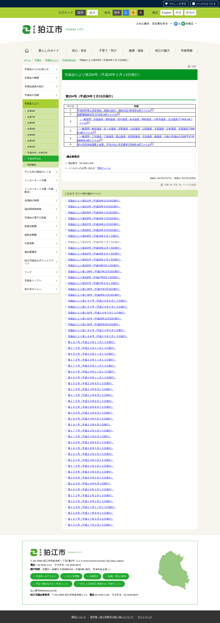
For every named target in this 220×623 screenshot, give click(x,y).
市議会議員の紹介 (34, 86)
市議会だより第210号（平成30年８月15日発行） (94, 206)
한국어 (190, 12)
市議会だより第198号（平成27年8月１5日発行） (94, 277)
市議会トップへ (33, 280)
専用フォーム (104, 168)
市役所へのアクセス (46, 576)
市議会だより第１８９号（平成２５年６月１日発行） (97, 330)
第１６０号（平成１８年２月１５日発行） (91, 489)
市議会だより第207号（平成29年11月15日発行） (94, 224)
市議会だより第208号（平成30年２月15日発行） (94, 218)
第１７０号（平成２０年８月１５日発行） (91, 401)
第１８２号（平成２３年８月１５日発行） (91, 383)
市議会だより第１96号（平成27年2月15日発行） (94, 289)
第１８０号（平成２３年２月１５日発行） (91, 460)
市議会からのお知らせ (37, 69)
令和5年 (31, 129)
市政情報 (186, 50)
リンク (28, 272)
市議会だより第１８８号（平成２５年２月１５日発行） (98, 336)
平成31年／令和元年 (37, 152)
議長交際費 (31, 234)
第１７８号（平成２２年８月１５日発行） (91, 389)
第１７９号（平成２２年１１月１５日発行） (92, 359)
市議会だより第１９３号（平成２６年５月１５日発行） (98, 306)
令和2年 (31, 146)
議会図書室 (31, 251)
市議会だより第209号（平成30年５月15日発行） (94, 212)
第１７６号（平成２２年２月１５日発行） (91, 466)
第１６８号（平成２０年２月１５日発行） (91, 477)
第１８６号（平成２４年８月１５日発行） (91, 412)
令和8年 (31, 111)
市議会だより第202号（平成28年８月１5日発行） (95, 253)
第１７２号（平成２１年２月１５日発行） (91, 495)
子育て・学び (108, 50)
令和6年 (31, 123)
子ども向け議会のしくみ (38, 171)
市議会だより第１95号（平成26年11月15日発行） (95, 295)
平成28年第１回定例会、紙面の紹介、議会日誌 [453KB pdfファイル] (115, 110)
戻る (173, 184)
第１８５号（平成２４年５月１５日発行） (91, 418)
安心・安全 (79, 50)
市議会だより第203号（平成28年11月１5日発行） (95, 248)
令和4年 (31, 135)
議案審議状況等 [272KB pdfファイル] (98, 114)
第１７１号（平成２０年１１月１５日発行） (92, 365)
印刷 (191, 66)
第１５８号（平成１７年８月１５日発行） (91, 513)
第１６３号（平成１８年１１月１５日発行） (92, 377)
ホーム (27, 50)
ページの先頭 (187, 184)
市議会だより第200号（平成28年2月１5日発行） (94, 265)
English (166, 12)
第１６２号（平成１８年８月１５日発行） (91, 407)
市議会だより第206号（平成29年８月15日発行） (94, 230)
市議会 (38, 60)
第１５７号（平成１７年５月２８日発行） (91, 519)
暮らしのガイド (48, 50)
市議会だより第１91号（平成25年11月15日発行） (95, 318)
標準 (80, 12)
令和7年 (31, 117)
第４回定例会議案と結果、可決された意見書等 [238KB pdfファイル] (115, 144)
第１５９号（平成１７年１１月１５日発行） (92, 507)
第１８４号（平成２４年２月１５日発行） (91, 454)
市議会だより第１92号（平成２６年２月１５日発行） (97, 312)
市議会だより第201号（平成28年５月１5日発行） (95, 259)
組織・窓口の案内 (117, 576)
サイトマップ (145, 617)
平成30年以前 (69, 60)
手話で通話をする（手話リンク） (52, 583)
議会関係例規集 (33, 209)
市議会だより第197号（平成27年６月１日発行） (94, 283)
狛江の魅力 (162, 50)
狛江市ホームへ (33, 289)
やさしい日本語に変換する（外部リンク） (100, 583)
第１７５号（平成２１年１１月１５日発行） (92, 348)
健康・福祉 (136, 50)
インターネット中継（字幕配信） (39, 190)
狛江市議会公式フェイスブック (39, 262)
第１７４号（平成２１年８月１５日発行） (91, 395)
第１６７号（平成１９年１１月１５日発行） (92, 371)
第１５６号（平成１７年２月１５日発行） (91, 525)
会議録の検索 (32, 200)
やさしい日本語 (177, 3)
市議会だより (51, 60)
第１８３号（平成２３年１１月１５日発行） (92, 354)
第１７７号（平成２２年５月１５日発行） (91, 430)
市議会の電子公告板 (35, 217)
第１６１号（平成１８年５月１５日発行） (91, 448)
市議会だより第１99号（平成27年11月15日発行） (95, 271)
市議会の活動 (32, 95)
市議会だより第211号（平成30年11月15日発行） (94, 200)
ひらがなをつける (206, 3)
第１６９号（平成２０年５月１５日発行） (91, 471)
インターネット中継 (35, 180)
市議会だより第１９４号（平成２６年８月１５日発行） (98, 300)
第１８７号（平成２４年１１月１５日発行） (92, 342)
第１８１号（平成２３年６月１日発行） (89, 424)
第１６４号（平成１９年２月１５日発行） (91, 501)
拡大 (92, 12)
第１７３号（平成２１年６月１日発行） (89, 436)
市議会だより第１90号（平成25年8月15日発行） (94, 324)
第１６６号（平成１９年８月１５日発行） (91, 442)
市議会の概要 (32, 77)
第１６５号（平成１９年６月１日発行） (89, 483)
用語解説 (31, 164)
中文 (179, 12)
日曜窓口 (93, 576)
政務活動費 (31, 226)
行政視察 (29, 243)
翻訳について (79, 617)
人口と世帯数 (72, 576)
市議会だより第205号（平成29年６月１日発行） (94, 236)
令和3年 (31, 140)
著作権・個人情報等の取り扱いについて (111, 617)
